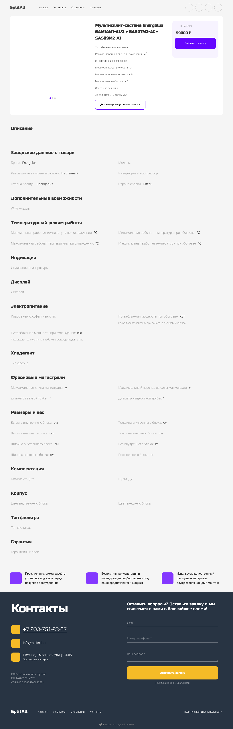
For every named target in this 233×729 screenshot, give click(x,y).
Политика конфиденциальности (172, 682)
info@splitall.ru (34, 643)
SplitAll (19, 711)
